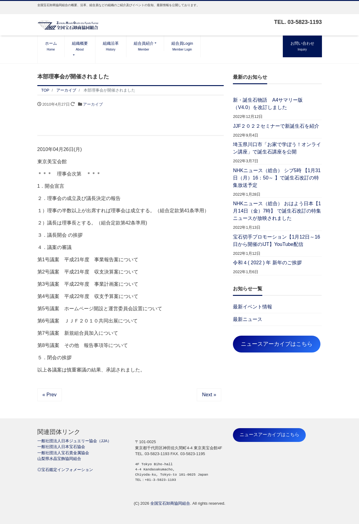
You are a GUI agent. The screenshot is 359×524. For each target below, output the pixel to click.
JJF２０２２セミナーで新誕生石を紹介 (276, 126)
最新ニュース (247, 319)
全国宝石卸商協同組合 (170, 503)
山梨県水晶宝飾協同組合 (59, 458)
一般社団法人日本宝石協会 (61, 446)
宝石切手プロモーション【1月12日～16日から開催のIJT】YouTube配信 (276, 240)
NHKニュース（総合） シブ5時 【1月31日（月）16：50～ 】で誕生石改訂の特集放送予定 (276, 178)
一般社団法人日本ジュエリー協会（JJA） (74, 441)
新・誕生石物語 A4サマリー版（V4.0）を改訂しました (268, 103)
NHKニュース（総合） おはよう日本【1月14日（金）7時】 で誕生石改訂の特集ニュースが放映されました (277, 211)
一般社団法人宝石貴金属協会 (63, 452)
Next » (209, 394)
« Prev (50, 394)
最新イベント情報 (252, 306)
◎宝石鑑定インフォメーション (65, 469)
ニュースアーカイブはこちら (276, 344)
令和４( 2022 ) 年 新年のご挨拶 (267, 262)
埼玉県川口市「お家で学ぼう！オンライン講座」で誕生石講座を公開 (277, 148)
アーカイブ (93, 104)
